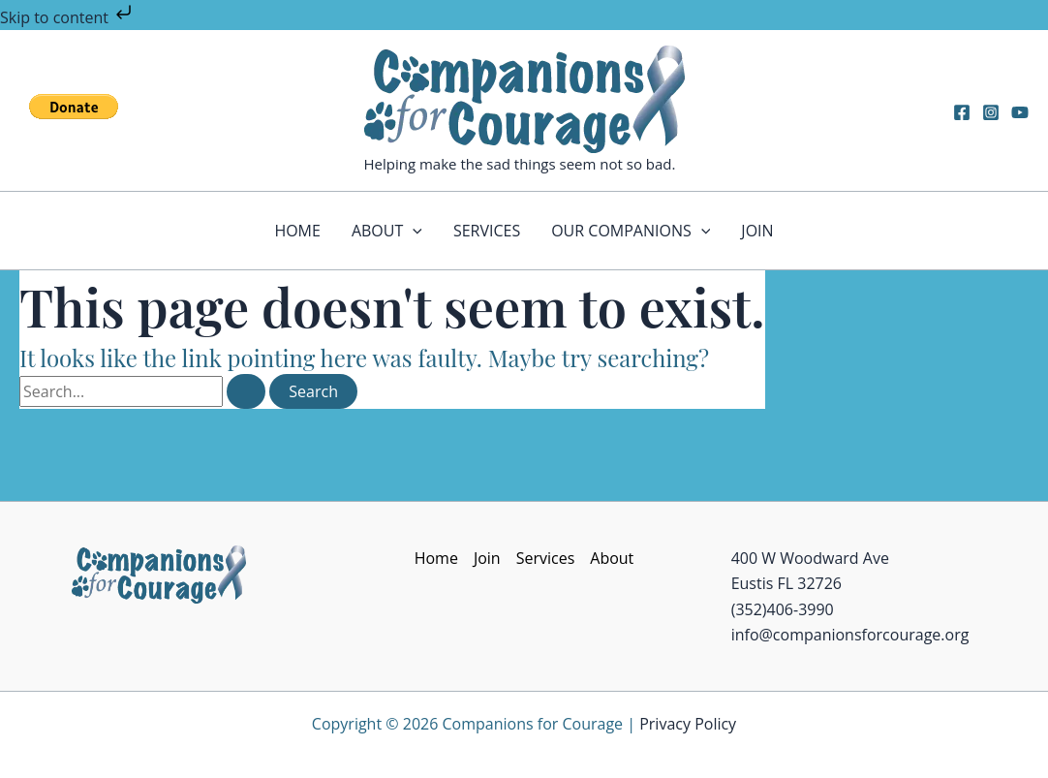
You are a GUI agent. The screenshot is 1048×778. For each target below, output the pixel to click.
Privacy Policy (687, 723)
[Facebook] (962, 112)
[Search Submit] (246, 391)
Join (757, 230)
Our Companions (630, 230)
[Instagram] (991, 112)
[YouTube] (1020, 112)
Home (297, 230)
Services (486, 230)
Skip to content (68, 17)
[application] (412, 230)
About (387, 230)
